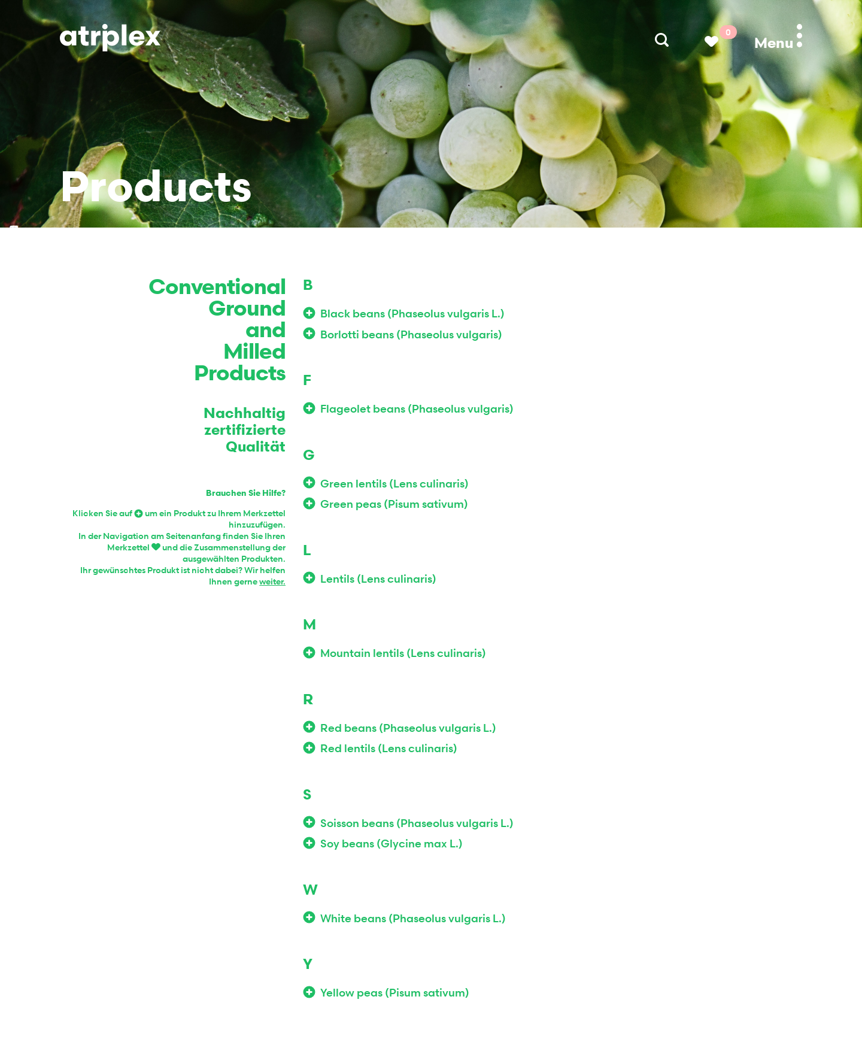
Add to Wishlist (311, 313)
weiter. (272, 581)
